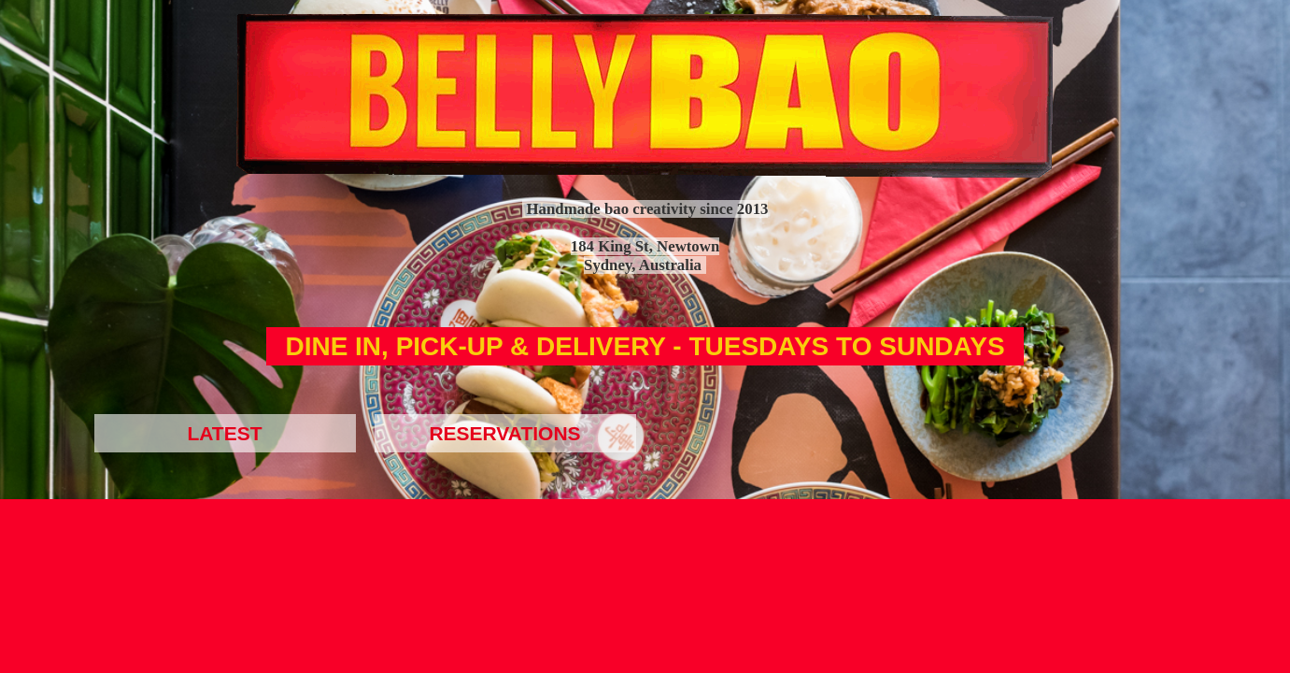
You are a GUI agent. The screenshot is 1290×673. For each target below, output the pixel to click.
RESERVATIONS (504, 433)
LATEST (224, 433)
